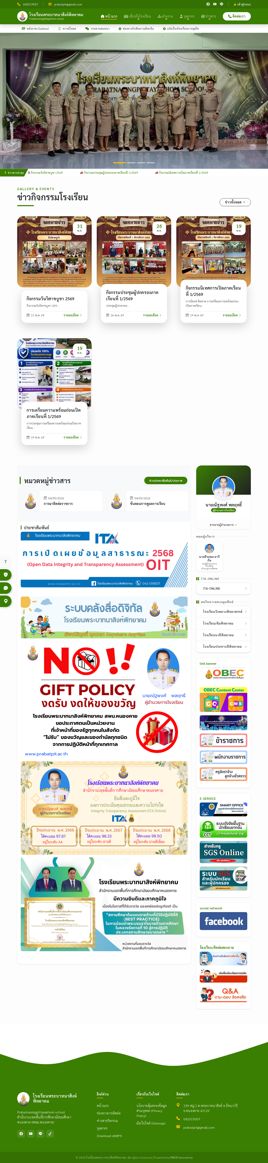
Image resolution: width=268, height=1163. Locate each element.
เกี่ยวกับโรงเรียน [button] (137, 16)
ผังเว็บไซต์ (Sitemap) (151, 1123)
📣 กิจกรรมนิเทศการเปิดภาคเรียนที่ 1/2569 (184, 172)
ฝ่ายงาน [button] (165, 16)
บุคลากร (102, 1128)
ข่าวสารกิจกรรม (107, 1120)
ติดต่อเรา (236, 16)
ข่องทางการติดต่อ (109, 1113)
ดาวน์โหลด (67, 28)
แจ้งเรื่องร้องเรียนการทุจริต (181, 28)
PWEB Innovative (181, 1157)
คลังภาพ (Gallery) (35, 28)
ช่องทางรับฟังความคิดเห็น (136, 28)
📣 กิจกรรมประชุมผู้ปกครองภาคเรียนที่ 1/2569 (112, 172)
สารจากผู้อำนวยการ (223, 525)
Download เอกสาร (109, 1136)
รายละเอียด (72, 315)
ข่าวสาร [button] (208, 16)
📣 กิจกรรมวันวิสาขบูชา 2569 (48, 172)
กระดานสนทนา (97, 28)
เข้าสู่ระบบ (242, 4)
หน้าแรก (109, 16)
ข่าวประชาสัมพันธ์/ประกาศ (165, 480)
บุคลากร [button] (187, 16)
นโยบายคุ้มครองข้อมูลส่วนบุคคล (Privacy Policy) (152, 1110)
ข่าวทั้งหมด (235, 202)
